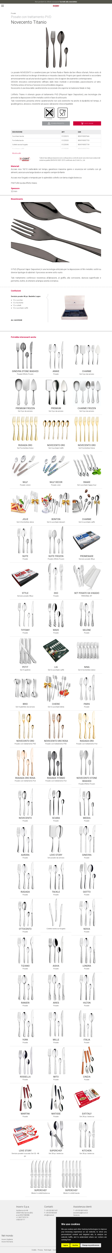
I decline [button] (75, 1245)
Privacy (40, 1250)
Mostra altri (16, 153)
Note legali (47, 1250)
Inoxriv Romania (7, 1242)
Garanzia (76, 1215)
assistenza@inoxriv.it (80, 1213)
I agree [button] (65, 1245)
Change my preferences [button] (90, 1245)
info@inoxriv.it (49, 1215)
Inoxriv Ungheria (7, 1239)
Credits (34, 1250)
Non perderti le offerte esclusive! (56, 2)
